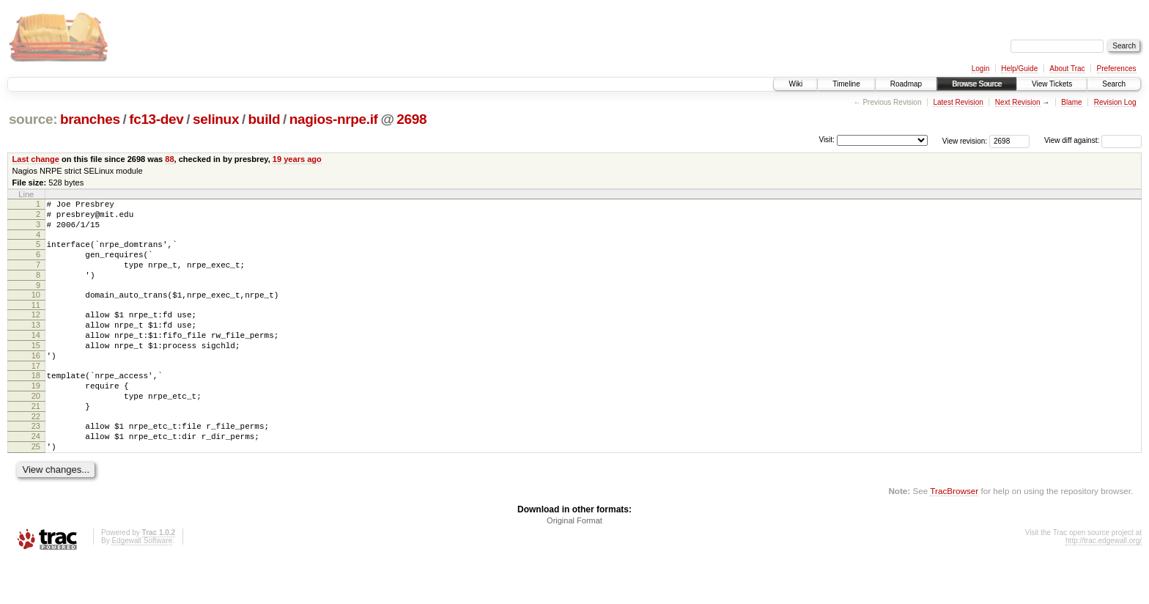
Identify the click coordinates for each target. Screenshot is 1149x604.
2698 (411, 119)
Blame (1071, 102)
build (264, 119)
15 (36, 369)
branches (90, 119)
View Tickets (1052, 84)
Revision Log (1115, 102)
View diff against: (1093, 140)
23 (36, 463)
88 (169, 159)
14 (36, 357)
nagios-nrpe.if (333, 119)
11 (36, 322)
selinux (216, 119)
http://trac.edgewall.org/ (1103, 585)
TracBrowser (954, 534)
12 (36, 332)
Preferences (1117, 69)
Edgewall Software (141, 585)
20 (36, 428)
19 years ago (297, 159)
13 (36, 344)
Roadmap (906, 84)
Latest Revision (958, 102)
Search (1114, 84)
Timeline (846, 84)
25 (36, 488)
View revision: (965, 140)
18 (36, 403)
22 (36, 453)
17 (36, 394)
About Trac (1067, 69)
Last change (35, 159)
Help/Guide (1019, 69)
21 (36, 441)
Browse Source (977, 84)
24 (36, 475)
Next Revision (1018, 102)
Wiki (795, 84)
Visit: (827, 140)
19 (36, 416)
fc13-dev (156, 119)
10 (36, 310)
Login (980, 69)
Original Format (574, 564)
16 (36, 382)
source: (33, 119)
